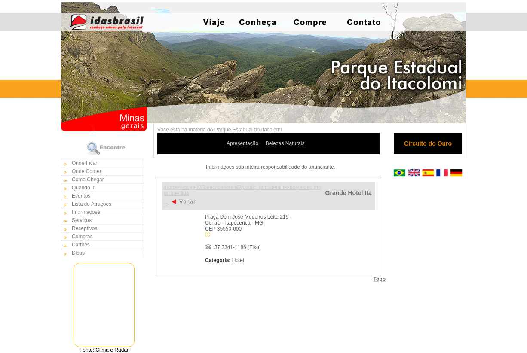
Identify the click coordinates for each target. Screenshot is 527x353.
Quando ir (83, 188)
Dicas (78, 253)
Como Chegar (88, 179)
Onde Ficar (84, 163)
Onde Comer (86, 171)
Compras (82, 237)
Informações (86, 212)
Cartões (81, 245)
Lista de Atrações (91, 204)
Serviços (82, 220)
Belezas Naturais (285, 143)
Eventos (81, 196)
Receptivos (84, 228)
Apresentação (242, 143)
